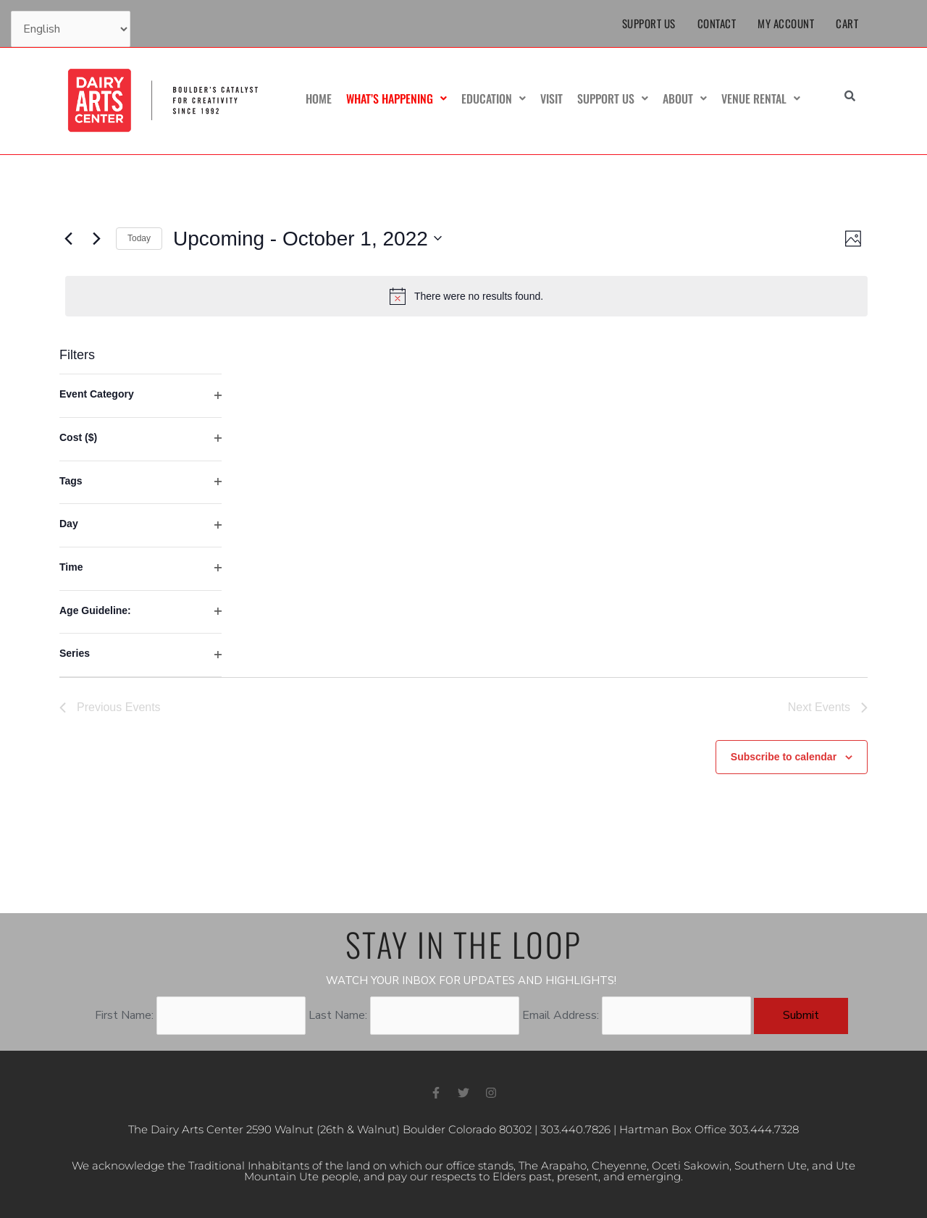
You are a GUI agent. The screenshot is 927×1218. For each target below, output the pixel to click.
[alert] (466, 296)
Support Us (649, 23)
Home (319, 98)
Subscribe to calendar (783, 757)
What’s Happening (396, 98)
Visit (551, 98)
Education (493, 98)
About (685, 98)
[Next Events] (96, 238)
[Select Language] (70, 29)
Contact (717, 23)
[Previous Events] (68, 238)
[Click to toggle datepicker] (307, 238)
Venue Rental (760, 98)
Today (139, 238)
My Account (786, 23)
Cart (847, 23)
